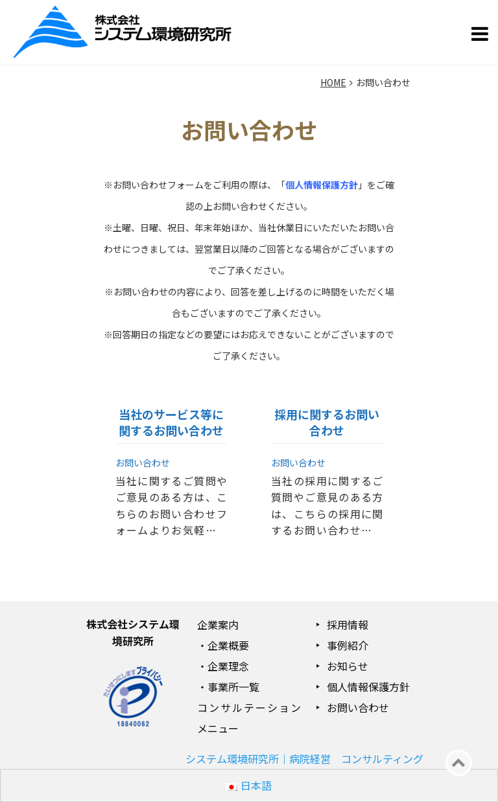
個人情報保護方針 (368, 686)
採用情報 (347, 624)
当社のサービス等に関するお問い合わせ (171, 422)
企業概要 (228, 645)
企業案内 (218, 624)
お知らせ (347, 666)
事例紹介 (347, 645)
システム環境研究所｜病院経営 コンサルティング (304, 758)
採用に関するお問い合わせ (326, 422)
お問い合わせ (358, 707)
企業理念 (228, 666)
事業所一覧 (233, 686)
